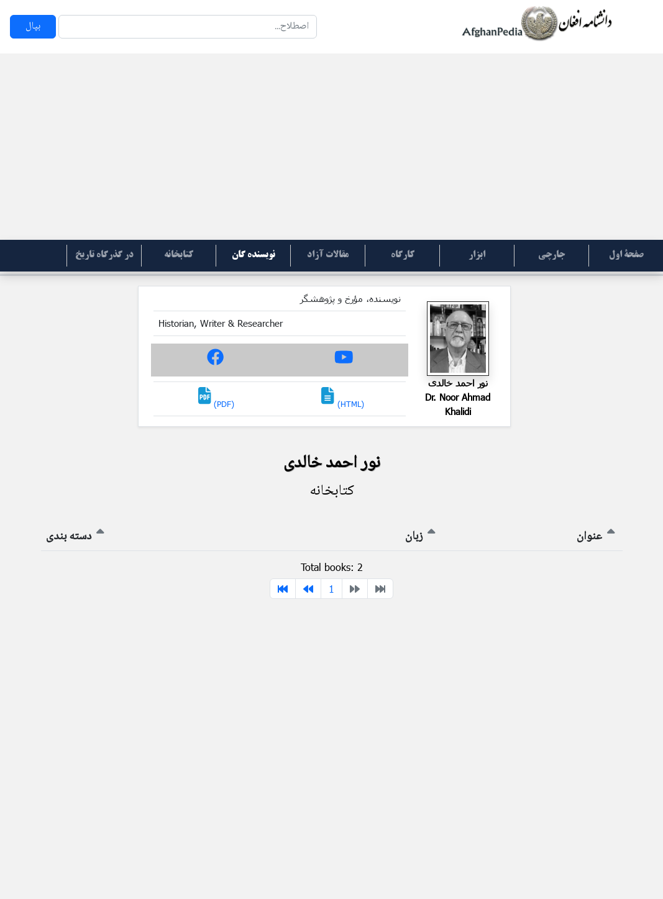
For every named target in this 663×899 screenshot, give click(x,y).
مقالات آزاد (328, 255)
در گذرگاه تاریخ (104, 255)
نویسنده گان (253, 255)
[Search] (187, 27)
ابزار (477, 255)
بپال (32, 26)
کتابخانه (178, 255)
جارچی (551, 255)
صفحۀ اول (626, 255)
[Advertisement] (331, 147)
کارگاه (402, 255)
